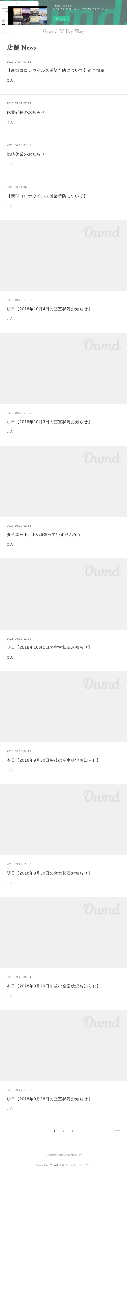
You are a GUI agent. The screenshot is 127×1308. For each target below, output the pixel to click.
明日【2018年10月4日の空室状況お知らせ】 (49, 354)
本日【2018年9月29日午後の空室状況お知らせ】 (54, 1098)
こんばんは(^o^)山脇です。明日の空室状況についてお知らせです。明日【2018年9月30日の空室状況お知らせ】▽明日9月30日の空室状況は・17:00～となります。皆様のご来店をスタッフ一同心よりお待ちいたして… (63, 990)
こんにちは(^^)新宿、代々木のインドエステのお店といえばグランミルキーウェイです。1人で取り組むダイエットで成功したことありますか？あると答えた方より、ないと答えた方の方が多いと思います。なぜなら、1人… (63, 617)
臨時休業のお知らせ (26, 176)
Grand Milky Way (63, 30)
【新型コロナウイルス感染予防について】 (47, 230)
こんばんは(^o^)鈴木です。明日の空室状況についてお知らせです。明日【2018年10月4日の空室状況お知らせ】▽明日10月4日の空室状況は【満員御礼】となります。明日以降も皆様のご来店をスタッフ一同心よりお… (62, 369)
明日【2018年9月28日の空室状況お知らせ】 (49, 1223)
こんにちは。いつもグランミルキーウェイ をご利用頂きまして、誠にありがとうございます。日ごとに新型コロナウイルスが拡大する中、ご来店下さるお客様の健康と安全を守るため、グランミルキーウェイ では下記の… (63, 192)
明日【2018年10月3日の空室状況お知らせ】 (49, 478)
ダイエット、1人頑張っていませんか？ (44, 602)
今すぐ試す (61, 18)
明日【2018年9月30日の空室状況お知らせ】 (49, 974)
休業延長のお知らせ (26, 123)
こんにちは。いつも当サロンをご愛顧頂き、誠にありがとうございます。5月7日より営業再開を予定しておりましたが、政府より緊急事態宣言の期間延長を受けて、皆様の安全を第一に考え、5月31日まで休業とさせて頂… (63, 138)
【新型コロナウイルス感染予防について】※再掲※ (56, 70)
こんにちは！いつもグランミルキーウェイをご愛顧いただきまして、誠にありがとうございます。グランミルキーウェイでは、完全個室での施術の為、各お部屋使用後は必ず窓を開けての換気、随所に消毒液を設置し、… (62, 85)
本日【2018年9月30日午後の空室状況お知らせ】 (54, 850)
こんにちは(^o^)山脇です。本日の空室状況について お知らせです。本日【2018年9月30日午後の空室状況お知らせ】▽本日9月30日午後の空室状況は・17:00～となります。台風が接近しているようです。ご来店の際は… (63, 865)
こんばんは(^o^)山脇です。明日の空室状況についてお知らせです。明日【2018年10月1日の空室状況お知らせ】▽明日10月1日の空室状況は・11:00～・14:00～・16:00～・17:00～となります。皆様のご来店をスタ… (63, 741)
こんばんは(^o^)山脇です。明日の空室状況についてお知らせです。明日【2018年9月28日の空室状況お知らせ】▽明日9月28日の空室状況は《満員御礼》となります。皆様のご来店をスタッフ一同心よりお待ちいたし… (62, 1238)
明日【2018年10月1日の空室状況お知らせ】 (49, 726)
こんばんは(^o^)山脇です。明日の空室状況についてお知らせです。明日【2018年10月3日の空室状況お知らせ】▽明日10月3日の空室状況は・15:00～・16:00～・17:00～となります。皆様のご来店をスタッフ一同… (62, 493)
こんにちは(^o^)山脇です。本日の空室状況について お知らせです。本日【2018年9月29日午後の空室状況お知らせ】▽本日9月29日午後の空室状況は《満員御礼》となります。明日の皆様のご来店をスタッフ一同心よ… (62, 1114)
